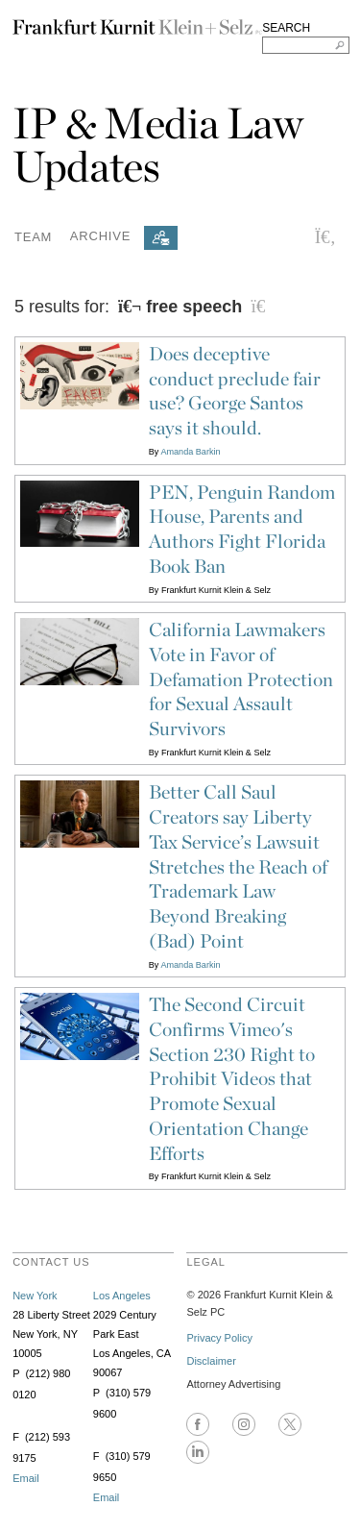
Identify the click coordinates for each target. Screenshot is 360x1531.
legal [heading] (205, 1262)
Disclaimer (210, 1361)
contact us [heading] (51, 1262)
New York (34, 1295)
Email (25, 1478)
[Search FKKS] (305, 45)
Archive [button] (100, 236)
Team (33, 236)
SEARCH (286, 28)
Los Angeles (122, 1295)
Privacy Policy (219, 1338)
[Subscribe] (161, 238)
